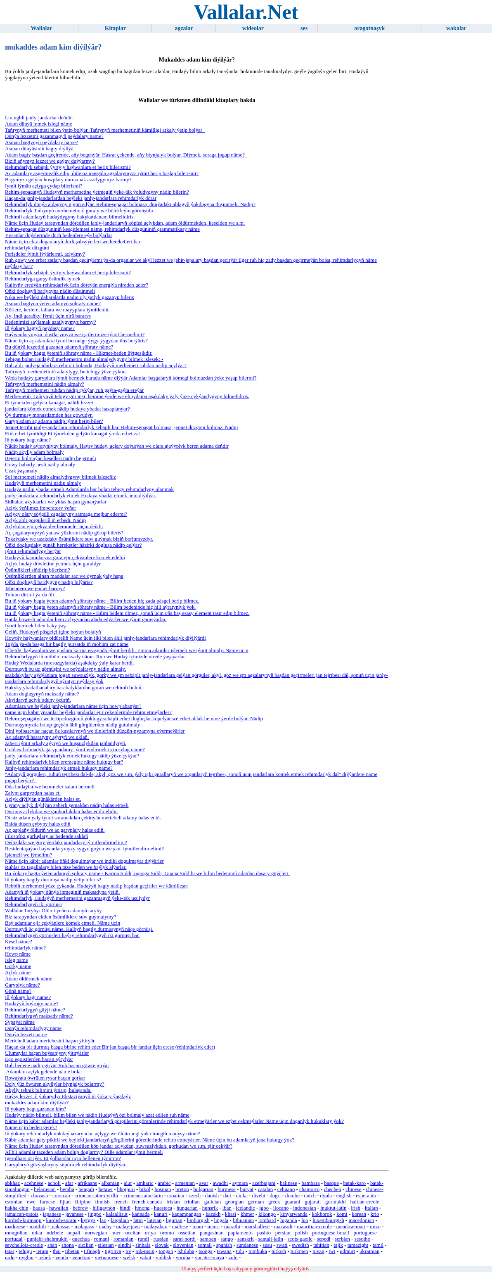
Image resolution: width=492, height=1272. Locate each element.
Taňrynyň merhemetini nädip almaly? (44, 384)
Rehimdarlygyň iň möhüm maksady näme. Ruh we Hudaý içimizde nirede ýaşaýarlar (95, 657)
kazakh (213, 1214)
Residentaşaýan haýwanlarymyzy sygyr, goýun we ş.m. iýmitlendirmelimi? (84, 849)
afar (69, 1183)
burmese (226, 1189)
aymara (240, 1183)
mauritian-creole (314, 1226)
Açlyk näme (18, 972)
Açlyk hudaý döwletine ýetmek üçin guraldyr (53, 564)
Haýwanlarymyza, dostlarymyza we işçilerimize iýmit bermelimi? (74, 334)
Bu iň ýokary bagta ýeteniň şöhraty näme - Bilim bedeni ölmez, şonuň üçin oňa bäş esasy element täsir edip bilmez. (127, 613)
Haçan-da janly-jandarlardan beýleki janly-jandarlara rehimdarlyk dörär (80, 198)
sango (226, 1239)
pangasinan (212, 1233)
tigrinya (113, 1251)
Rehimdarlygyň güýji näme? (35, 1010)
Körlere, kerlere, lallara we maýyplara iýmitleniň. (57, 310)
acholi (54, 1183)
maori (213, 1226)
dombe (292, 1195)
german (256, 1202)
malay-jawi (128, 1226)
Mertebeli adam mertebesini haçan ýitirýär (50, 1041)
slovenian (183, 1245)
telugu (25, 1251)
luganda (288, 1220)
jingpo (95, 1214)
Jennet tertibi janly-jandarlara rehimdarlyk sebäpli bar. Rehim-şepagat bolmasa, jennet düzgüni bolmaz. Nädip (121, 427)
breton (182, 1189)
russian (161, 1239)
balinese (288, 1183)
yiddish (163, 1257)
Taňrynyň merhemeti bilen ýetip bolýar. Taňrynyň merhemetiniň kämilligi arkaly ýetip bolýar (105, 130)
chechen (332, 1189)
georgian (234, 1202)
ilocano (281, 1208)
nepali (73, 1233)
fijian (65, 1202)
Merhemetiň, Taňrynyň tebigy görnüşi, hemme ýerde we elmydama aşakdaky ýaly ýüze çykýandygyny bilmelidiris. (127, 396)
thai (57, 1251)
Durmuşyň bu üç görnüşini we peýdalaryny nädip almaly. (65, 669)
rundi (143, 1239)
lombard (267, 1220)
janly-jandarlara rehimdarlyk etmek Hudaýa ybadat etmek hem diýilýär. (80, 495)
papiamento (240, 1233)
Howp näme (18, 954)
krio (375, 1214)
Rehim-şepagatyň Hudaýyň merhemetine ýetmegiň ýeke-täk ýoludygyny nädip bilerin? (97, 192)
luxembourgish (328, 1220)
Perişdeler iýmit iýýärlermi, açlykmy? (45, 254)
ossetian (186, 1233)
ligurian (174, 1220)
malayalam (156, 1226)
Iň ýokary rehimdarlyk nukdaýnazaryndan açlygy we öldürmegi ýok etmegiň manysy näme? (102, 1134)
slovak (161, 1245)
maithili (38, 1226)
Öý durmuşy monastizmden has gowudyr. (49, 415)
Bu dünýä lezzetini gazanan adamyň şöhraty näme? (59, 347)
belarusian (45, 1189)
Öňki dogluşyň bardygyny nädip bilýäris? (49, 582)
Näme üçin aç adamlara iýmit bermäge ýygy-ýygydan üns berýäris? (76, 341)
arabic (164, 1183)
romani (101, 1239)
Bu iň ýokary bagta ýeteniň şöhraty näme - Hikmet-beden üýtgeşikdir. (79, 353)
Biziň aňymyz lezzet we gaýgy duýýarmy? (50, 161)
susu (267, 1245)
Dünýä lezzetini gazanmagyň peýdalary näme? (54, 136)
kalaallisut (117, 1214)
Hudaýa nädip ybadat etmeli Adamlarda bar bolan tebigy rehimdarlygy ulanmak (89, 489)
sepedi (324, 1239)
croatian (175, 1195)
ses (304, 28)
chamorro (309, 1189)
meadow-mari (351, 1226)
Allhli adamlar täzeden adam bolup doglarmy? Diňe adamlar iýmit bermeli (84, 1152)
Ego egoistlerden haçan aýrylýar (39, 1059)
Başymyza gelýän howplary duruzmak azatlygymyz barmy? (68, 180)
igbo (264, 1208)
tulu (240, 1251)
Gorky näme (18, 966)
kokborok (322, 1214)
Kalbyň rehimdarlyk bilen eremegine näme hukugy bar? (64, 762)
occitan (132, 1233)
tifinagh (92, 1251)
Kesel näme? (18, 942)
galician (212, 1202)
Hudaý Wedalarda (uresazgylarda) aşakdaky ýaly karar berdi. (69, 663)
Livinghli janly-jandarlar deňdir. (39, 118)
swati (282, 1245)
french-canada (147, 1202)
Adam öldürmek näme (28, 979)
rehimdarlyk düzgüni (27, 248)
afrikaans (87, 1183)
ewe (31, 1202)
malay (105, 1226)
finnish (102, 1202)
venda (61, 1257)
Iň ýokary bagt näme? (28, 440)
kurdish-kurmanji (23, 1220)
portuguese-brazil (330, 1233)
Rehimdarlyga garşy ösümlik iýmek (42, 279)
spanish (224, 1245)
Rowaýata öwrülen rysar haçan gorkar (45, 1078)
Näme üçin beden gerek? (31, 1127)
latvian (154, 1220)
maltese (180, 1226)
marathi (232, 1226)
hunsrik (210, 1208)
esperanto (366, 1195)
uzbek (44, 1257)
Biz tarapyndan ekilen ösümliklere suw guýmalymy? (60, 917)
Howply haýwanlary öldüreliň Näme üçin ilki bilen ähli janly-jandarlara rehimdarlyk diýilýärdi (105, 638)
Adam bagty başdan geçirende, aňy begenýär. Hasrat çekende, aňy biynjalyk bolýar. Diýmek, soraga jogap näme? (126, 155)
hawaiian (58, 1208)
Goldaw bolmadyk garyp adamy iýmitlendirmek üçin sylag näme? (75, 749)
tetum (42, 1251)
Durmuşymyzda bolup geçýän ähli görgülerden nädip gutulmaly (72, 725)
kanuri (161, 1214)
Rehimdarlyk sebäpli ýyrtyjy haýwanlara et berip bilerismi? (68, 167)
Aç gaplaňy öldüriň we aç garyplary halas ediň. (55, 830)
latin (138, 1220)
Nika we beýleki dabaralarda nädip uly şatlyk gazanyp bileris (69, 297)
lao (103, 1220)
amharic (144, 1183)
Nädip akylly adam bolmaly (34, 452)
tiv (128, 1251)
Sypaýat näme (20, 1022)
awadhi (220, 1183)
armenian (185, 1183)
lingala (221, 1220)
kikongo (267, 1214)
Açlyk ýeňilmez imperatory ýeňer (40, 508)
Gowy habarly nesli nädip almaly (40, 465)
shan (52, 1245)
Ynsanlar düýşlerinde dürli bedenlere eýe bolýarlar (58, 235)
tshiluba (185, 1251)
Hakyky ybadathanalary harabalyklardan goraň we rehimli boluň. (74, 688)
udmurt (347, 1251)
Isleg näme (16, 960)
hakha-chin (16, 1208)
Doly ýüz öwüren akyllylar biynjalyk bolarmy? (54, 1084)
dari (227, 1195)
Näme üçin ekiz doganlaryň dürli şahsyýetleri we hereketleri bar (72, 241)
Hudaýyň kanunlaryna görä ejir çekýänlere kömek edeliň (65, 557)
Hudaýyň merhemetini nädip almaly (43, 483)
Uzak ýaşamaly (21, 471)
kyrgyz (88, 1220)
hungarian (187, 1208)
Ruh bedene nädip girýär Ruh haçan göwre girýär (57, 1065)
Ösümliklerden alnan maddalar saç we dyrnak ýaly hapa (64, 576)
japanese (52, 1214)
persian (283, 1233)
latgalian (120, 1220)
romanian (123, 1239)
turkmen (299, 1251)
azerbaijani (263, 1183)
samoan (208, 1239)
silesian (106, 1245)
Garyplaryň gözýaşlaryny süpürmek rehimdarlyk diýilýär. (66, 1165)
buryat (246, 1189)
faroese (47, 1202)
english (344, 1195)
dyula (326, 1195)
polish (301, 1233)
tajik (338, 1245)
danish (212, 1195)
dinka (242, 1195)
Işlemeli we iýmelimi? (28, 855)
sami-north (184, 1239)
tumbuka (257, 1251)
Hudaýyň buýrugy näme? (31, 1003)
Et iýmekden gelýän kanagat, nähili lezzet (49, 403)
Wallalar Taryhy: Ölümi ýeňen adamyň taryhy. (54, 911)
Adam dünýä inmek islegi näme (38, 124)
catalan (265, 1189)
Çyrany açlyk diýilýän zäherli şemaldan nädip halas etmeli (67, 805)
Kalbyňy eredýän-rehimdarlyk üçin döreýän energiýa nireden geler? (76, 285)
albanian (110, 1183)
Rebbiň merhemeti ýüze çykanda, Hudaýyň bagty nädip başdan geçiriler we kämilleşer (96, 886)
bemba (67, 1189)
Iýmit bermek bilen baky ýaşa (36, 626)
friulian (192, 1202)
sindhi (124, 1245)
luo (304, 1220)
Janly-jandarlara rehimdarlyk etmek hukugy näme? (59, 768)
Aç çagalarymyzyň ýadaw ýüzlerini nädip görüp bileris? (64, 533)
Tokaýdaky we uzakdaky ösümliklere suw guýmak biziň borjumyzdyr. (79, 539)
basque (331, 1183)
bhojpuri (126, 1189)
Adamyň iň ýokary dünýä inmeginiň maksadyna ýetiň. (62, 892)
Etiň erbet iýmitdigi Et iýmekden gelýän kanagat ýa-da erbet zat (72, 434)
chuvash (39, 1195)
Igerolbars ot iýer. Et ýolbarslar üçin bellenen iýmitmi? (63, 1158)
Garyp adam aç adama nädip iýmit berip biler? (54, 421)
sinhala (142, 1245)
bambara (311, 1183)
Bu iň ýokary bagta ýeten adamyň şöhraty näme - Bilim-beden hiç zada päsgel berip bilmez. (102, 601)
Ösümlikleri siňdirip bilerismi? (37, 570)
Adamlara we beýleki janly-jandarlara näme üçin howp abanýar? (73, 706)
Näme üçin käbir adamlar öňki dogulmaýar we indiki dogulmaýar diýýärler (84, 861)
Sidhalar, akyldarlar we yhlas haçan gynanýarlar (55, 502)
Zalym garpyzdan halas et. (33, 793)
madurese (15, 1226)
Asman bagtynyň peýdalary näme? (41, 142)
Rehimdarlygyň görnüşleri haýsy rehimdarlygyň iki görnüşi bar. (72, 935)
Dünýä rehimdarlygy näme (33, 1028)
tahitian (321, 1245)
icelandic (245, 1208)
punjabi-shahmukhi (47, 1239)
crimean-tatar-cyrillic (96, 1195)
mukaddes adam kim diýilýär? (37, 1103)
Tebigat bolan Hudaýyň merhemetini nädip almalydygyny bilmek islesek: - (84, 359)
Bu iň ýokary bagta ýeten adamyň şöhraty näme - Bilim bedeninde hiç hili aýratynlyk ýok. (100, 607)
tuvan (318, 1251)
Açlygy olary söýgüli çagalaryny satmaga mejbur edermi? (66, 514)
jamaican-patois (21, 1214)
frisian (173, 1202)
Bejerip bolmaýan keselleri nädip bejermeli (50, 458)
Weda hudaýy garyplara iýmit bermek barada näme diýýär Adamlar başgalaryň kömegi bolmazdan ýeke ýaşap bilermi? (130, 378)
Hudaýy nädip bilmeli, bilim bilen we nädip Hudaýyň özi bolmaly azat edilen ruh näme (97, 1115)
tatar (9, 1251)
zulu (233, 1257)
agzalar (184, 28)
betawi (106, 1189)
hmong (142, 1208)
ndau (37, 1233)
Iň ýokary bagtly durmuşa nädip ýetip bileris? (53, 880)
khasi (230, 1214)
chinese (353, 1189)
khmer (247, 1214)
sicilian (86, 1245)
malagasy (84, 1226)
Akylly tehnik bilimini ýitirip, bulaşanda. (48, 1090)
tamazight (358, 1245)
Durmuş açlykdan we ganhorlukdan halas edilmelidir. (61, 811)
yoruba (183, 1257)
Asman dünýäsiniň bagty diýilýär (40, 149)
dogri (275, 1195)
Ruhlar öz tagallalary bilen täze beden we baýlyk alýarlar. (66, 867)
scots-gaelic (300, 1239)
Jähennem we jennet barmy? (35, 588)
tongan (166, 1251)
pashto (264, 1233)
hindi (125, 1208)
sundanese (247, 1245)
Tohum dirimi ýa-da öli (29, 595)
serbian (342, 1239)
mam (197, 1226)
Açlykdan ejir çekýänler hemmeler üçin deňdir (54, 526)
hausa (39, 1208)
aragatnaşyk (369, 28)
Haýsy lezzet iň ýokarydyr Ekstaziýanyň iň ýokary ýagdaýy (68, 1096)
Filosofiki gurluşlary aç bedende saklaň (46, 836)
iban (227, 1208)
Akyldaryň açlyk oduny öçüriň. (38, 700)
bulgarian (203, 1189)
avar (203, 1183)
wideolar (253, 28)
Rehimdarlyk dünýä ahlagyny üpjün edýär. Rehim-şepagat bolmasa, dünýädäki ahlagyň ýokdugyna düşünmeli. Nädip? (130, 204)
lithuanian (243, 1220)
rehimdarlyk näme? (25, 948)
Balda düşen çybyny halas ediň (38, 824)
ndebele (55, 1233)
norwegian (96, 1233)
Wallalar (41, 28)
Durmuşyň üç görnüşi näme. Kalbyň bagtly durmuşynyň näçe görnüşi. (79, 929)
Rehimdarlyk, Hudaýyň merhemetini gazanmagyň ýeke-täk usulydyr (77, 898)
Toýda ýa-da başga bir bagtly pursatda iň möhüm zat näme (66, 644)
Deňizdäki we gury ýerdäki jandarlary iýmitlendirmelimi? (66, 842)
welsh (129, 1257)
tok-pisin (144, 1251)
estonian (14, 1202)
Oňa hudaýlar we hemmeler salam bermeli (50, 787)
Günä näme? (18, 991)
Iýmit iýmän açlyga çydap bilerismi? (44, 186)
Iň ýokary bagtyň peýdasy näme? (40, 328)
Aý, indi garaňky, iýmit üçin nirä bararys (48, 316)
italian (371, 1208)
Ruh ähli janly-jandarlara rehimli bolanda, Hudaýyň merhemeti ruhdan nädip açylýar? (96, 365)
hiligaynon (103, 1208)
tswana (224, 1251)
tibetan (72, 1251)
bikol (145, 1189)
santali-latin (270, 1239)
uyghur (26, 1257)
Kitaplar (115, 28)
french (121, 1202)
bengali (86, 1189)
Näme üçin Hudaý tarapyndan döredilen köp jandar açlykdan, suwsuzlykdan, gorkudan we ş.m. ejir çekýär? (118, 1146)
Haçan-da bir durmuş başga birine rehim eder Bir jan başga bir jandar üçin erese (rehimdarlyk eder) (110, 1047)
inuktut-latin (333, 1208)
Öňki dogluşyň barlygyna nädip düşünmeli (50, 291)
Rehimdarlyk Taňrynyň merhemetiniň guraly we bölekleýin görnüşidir (79, 211)
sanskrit (245, 1239)
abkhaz (12, 1183)
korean (359, 1214)
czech (195, 1195)
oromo (167, 1233)
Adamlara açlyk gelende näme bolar (43, 1072)
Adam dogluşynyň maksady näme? (42, 694)
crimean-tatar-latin (143, 1195)
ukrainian (369, 1251)
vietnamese (106, 1257)
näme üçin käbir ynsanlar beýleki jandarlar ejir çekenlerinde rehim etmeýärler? (88, 712)
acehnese (33, 1183)
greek (274, 1202)
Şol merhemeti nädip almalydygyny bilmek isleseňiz (60, 477)
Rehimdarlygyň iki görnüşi (33, 904)
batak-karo (354, 1183)
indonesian (304, 1208)
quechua (81, 1239)
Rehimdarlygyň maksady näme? (39, 1016)
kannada (141, 1214)
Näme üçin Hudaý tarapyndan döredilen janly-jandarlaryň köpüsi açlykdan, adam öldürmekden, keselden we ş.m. (125, 223)
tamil (378, 1245)
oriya (150, 1233)
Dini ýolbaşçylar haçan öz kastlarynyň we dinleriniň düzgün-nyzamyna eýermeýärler (95, 731)
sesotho (362, 1239)
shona (68, 1245)
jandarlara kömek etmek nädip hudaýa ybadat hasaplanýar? (67, 409)
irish (355, 1208)
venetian (81, 1257)
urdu (9, 1257)
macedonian (361, 1220)
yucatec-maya (209, 1257)
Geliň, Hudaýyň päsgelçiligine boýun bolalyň (53, 632)
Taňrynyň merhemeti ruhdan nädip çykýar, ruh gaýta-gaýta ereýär (74, 390)
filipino (83, 1202)
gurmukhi (335, 1202)
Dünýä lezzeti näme (26, 1034)
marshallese (257, 1226)
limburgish (198, 1220)
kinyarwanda (294, 1214)
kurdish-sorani (61, 1220)
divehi (258, 1195)
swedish (300, 1245)
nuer (116, 1233)
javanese (74, 1214)
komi (341, 1214)
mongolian (16, 1233)
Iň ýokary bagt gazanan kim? (35, 1109)
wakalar (456, 28)
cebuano (286, 1189)
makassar (60, 1226)
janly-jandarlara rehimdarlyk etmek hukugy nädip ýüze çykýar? (72, 756)
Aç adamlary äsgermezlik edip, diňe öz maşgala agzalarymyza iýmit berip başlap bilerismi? (102, 173)
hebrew (80, 1208)
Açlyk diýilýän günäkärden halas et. (43, 799)
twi (332, 1251)
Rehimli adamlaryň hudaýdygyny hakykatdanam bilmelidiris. (70, 217)
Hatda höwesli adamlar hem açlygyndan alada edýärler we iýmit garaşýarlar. (86, 619)
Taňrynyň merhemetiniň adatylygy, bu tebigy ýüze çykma (66, 372)
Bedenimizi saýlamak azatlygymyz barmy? (50, 322)
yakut (145, 1257)
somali (205, 1245)
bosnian (163, 1189)
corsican (61, 1195)
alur (128, 1183)
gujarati (313, 1202)
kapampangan (186, 1214)
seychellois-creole (24, 1245)
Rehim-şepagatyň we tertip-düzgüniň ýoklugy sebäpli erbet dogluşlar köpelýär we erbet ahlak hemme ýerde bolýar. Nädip (134, 718)
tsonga (205, 1251)
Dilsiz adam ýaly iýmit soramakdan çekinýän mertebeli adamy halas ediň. (83, 818)
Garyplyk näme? (22, 985)
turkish (279, 1251)
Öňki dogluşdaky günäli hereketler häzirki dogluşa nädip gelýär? (73, 545)
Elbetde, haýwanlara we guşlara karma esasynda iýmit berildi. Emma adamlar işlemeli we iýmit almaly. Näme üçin (126, 650)
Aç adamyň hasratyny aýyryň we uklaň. (47, 737)
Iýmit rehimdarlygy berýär (33, 551)
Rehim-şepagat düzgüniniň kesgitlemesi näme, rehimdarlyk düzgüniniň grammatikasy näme (102, 229)
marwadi (283, 1226)
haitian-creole (364, 1202)
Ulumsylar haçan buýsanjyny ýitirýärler (47, 1053)
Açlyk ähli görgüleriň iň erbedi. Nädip (45, 520)
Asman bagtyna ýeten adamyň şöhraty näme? (53, 303)
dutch (310, 1195)
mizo (375, 1226)
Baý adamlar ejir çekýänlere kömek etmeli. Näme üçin (62, 923)
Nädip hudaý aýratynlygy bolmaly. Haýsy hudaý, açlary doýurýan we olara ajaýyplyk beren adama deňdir (117, 446)
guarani (292, 1202)
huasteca (163, 1208)
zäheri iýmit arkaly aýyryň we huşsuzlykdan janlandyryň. (65, 743)
